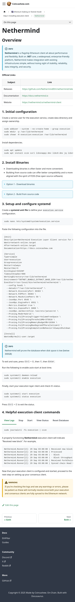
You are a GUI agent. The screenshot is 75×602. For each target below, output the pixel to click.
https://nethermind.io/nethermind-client (41, 102)
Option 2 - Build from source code (22, 194)
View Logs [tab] (9, 420)
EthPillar (6, 538)
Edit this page (10, 505)
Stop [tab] (20, 420)
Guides (5, 542)
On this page (10, 22)
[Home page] (4, 12)
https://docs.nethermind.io (35, 95)
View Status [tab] (43, 420)
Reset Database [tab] (61, 420)
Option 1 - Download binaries (20, 184)
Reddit (6, 565)
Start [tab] (29, 420)
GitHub (6, 580)
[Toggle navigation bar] (4, 4)
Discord (7, 557)
